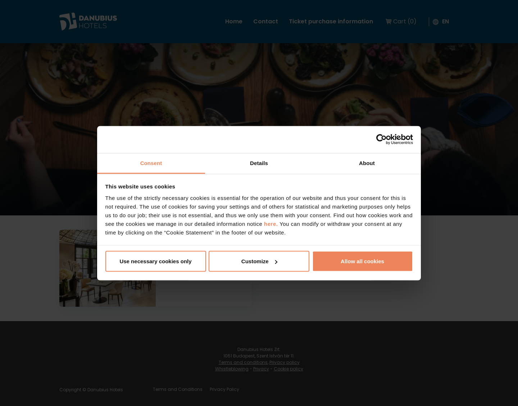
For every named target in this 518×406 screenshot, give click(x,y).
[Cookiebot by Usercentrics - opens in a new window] (381, 139)
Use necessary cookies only (155, 261)
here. (272, 223)
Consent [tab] (151, 163)
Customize (259, 261)
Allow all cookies (362, 261)
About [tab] (367, 163)
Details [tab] (259, 163)
